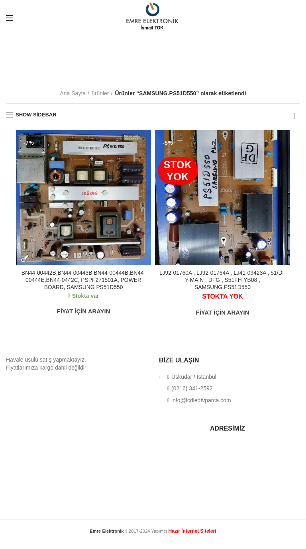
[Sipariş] (294, 116)
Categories (151, 71)
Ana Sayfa (73, 93)
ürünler (100, 93)
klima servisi (153, 538)
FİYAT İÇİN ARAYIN (83, 311)
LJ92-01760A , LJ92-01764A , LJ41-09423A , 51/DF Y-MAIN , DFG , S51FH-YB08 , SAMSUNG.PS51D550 (222, 280)
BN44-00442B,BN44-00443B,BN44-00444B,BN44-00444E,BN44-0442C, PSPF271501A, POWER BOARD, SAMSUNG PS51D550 (83, 280)
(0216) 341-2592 (190, 389)
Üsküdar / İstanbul (191, 377)
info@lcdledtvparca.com (199, 400)
